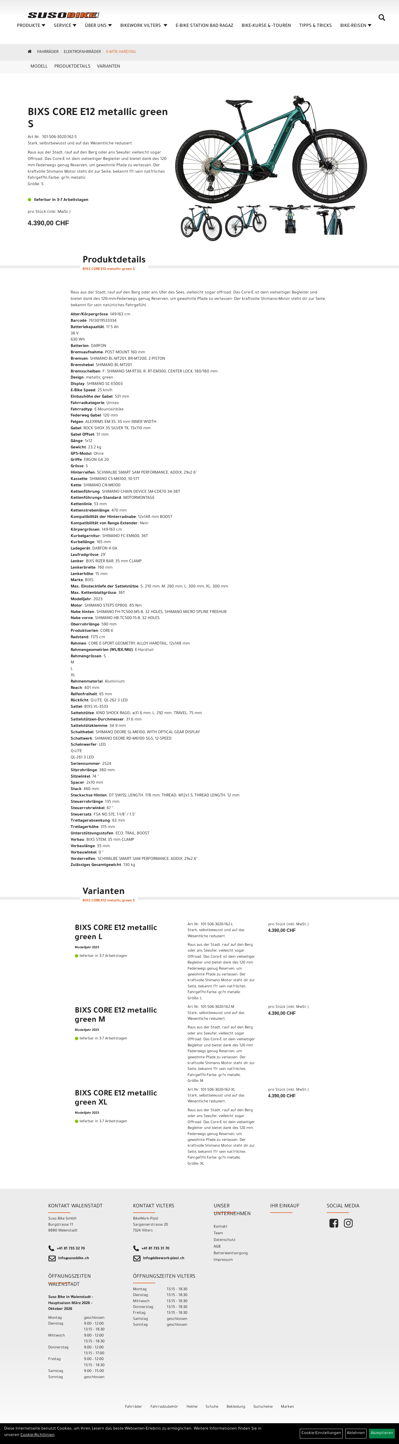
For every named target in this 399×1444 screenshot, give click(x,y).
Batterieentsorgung (231, 1253)
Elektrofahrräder (82, 52)
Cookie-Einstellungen (321, 1433)
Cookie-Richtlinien (38, 1435)
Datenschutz (224, 1240)
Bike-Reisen (356, 26)
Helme (191, 1407)
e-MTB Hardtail (121, 52)
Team (218, 1233)
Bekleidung (236, 1407)
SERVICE (65, 26)
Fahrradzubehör (164, 1407)
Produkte (31, 26)
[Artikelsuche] (381, 19)
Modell (39, 66)
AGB (217, 1247)
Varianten (108, 66)
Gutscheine (263, 1407)
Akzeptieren (382, 1433)
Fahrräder (47, 52)
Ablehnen (356, 1433)
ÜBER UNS (98, 26)
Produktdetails (72, 66)
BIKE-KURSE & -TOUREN (266, 26)
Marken (287, 1407)
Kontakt (220, 1227)
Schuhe (212, 1407)
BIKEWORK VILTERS (143, 26)
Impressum (223, 1260)
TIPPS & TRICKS (315, 26)
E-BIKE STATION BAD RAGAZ (204, 26)
